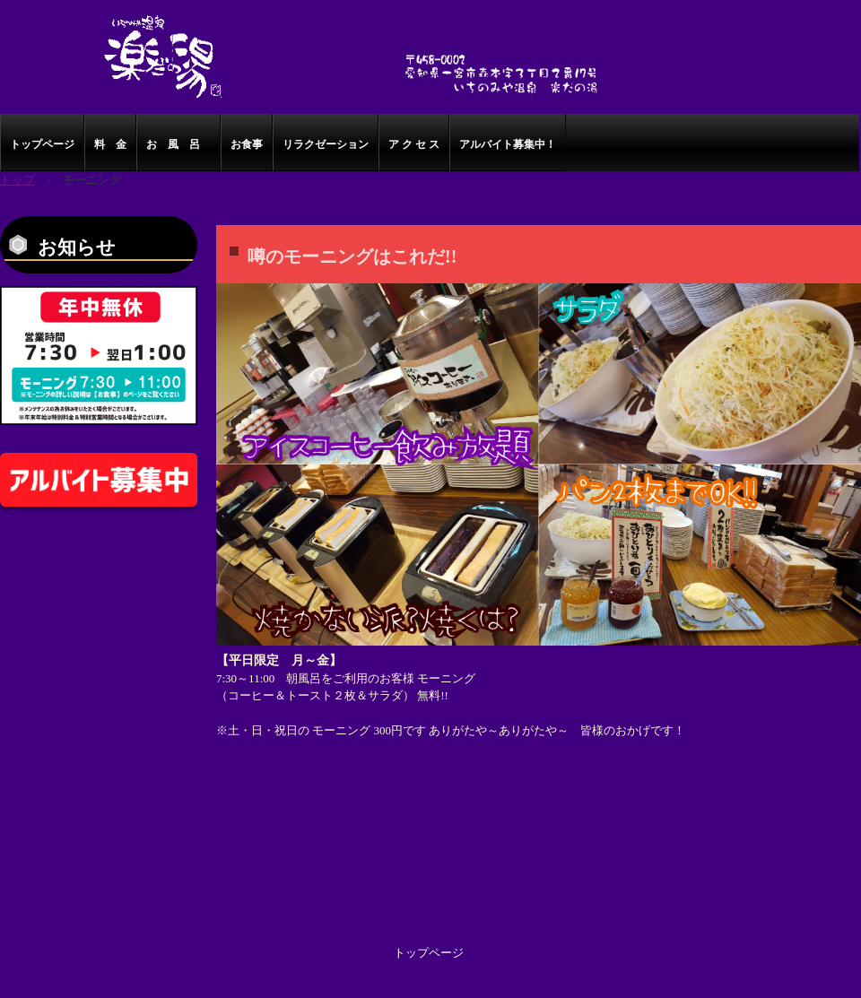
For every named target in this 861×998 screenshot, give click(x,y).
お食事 (246, 144)
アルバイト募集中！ (507, 144)
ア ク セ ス (413, 144)
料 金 (110, 144)
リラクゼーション (326, 144)
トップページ (42, 144)
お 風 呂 (178, 144)
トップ (17, 180)
